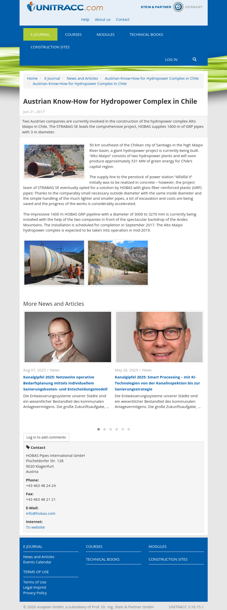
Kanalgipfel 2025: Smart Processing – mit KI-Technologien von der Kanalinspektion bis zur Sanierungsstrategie (157, 382)
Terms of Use (36, 571)
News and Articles (82, 78)
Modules (105, 34)
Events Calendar (37, 561)
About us (102, 19)
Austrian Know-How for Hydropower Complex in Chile (152, 78)
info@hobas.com (40, 513)
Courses (73, 34)
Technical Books (146, 34)
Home (32, 78)
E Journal (40, 34)
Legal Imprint (34, 587)
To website (35, 527)
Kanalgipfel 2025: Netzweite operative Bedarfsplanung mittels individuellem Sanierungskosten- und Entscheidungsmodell (65, 382)
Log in (171, 59)
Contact (123, 19)
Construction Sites (50, 46)
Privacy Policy (35, 592)
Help (85, 19)
